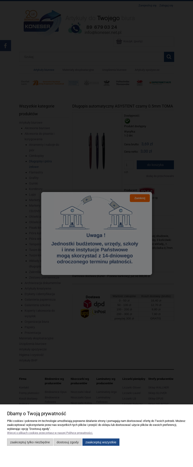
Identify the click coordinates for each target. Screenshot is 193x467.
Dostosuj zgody (68, 442)
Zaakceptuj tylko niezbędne (30, 442)
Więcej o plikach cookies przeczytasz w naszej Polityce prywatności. (50, 432)
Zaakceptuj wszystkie (101, 442)
